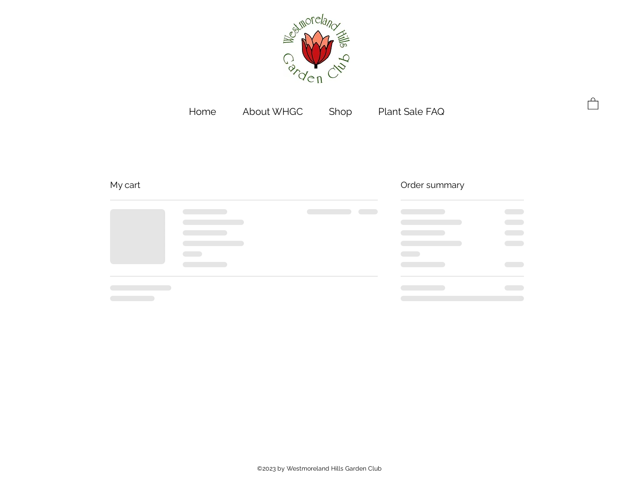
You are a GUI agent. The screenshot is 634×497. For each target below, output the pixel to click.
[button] (593, 103)
